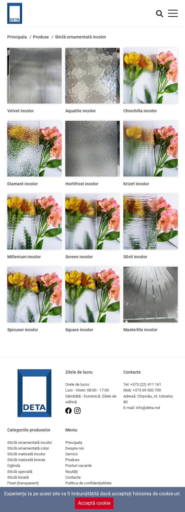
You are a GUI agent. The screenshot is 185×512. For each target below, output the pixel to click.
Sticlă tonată (18, 477)
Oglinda (13, 465)
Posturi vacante (78, 465)
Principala (17, 37)
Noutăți (71, 471)
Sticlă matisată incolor (26, 454)
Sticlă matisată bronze (26, 459)
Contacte (73, 477)
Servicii (71, 454)
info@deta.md (148, 407)
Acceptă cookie (94, 503)
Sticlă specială (19, 471)
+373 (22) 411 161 (145, 384)
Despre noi (74, 448)
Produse (41, 37)
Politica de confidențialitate (88, 483)
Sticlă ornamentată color (28, 448)
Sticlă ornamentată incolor (29, 442)
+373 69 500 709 (147, 390)
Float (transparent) (23, 483)
